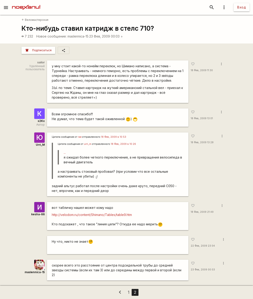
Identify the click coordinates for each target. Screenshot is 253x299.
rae (79, 136)
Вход (241, 7)
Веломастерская (35, 20)
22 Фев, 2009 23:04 (203, 245)
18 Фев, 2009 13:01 (202, 118)
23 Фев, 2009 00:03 (106, 36)
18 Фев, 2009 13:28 (202, 142)
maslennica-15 (78, 36)
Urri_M (40, 144)
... (65, 152)
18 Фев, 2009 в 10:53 (113, 136)
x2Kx (41, 121)
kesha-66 (38, 214)
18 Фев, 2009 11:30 (202, 70)
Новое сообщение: (51, 36)
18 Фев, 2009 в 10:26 (123, 144)
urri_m (87, 144)
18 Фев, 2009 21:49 (202, 211)
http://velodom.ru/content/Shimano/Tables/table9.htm (92, 215)
